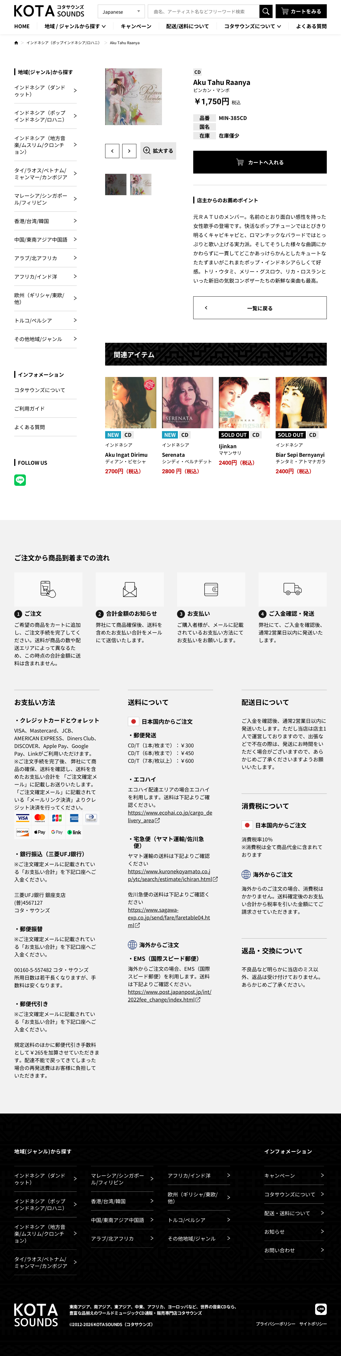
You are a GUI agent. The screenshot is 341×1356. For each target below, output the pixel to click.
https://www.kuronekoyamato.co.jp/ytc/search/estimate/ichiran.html (170, 874)
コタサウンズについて (39, 389)
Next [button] (129, 151)
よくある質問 (29, 427)
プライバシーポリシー (275, 1324)
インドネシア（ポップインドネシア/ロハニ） (64, 42)
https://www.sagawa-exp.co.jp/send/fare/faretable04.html (169, 917)
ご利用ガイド (29, 408)
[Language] (121, 11)
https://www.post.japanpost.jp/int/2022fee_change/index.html (169, 995)
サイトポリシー (313, 1324)
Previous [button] (112, 151)
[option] (140, 104)
